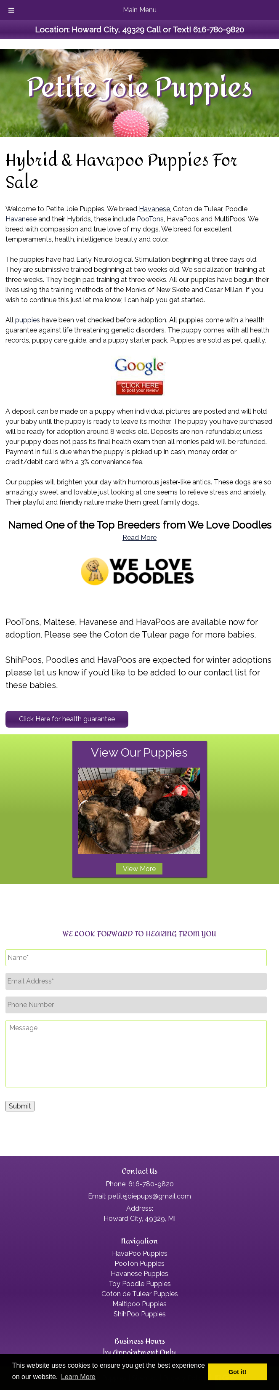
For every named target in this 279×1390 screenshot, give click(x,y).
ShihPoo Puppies (140, 1314)
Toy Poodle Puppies (140, 1284)
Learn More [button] (78, 1376)
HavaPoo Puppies (139, 1253)
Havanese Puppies (139, 1274)
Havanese (154, 209)
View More (139, 869)
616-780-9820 (218, 29)
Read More (139, 538)
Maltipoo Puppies (139, 1304)
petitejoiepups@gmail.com (149, 1196)
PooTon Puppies (139, 1264)
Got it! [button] (237, 1372)
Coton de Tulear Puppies (139, 1294)
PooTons (150, 219)
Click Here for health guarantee (67, 719)
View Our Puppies (139, 753)
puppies (27, 320)
